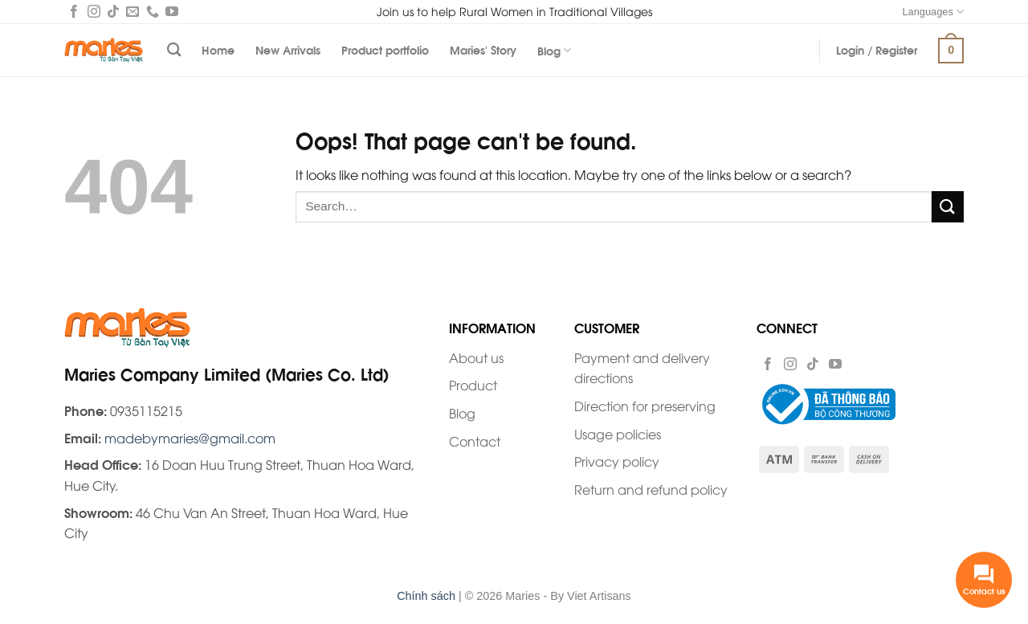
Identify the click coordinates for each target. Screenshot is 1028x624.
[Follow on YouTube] (171, 12)
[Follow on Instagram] (94, 12)
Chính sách (426, 595)
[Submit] (948, 206)
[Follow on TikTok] (113, 12)
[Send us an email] (132, 12)
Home (218, 49)
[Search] (174, 50)
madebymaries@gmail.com (189, 438)
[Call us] (152, 12)
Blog (554, 50)
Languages (933, 11)
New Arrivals (287, 49)
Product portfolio (385, 49)
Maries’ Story (483, 49)
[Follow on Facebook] (73, 12)
